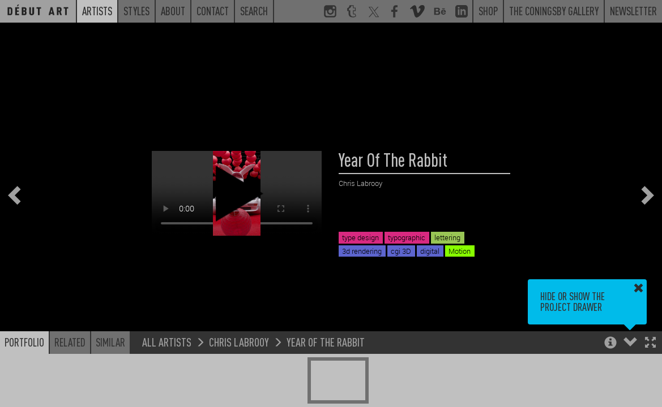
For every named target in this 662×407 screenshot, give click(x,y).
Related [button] (70, 342)
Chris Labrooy (239, 341)
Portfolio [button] (24, 342)
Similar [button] (110, 342)
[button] (650, 343)
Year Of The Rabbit (326, 341)
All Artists (166, 341)
